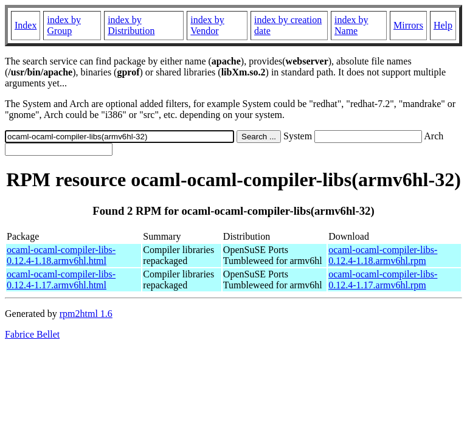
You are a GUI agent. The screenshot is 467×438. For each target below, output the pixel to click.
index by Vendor (207, 25)
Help (443, 25)
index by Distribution (131, 25)
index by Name (351, 25)
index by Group (64, 25)
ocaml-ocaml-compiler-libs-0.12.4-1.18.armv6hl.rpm (382, 255)
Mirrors (408, 25)
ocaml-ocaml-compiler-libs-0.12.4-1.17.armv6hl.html (61, 279)
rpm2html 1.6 (86, 313)
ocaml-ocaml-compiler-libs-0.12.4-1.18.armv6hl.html (61, 255)
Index (25, 25)
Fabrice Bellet (32, 334)
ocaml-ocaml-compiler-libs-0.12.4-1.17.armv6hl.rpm (382, 279)
